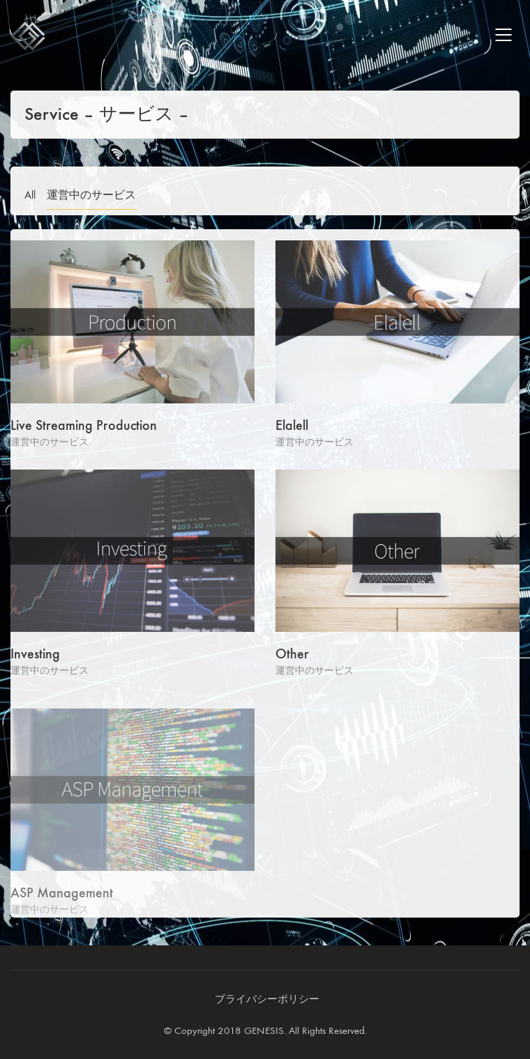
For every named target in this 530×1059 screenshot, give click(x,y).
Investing (35, 655)
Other (292, 655)
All (30, 194)
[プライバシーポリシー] (267, 1000)
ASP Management (61, 897)
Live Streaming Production (83, 425)
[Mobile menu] (504, 35)
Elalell (291, 425)
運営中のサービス (91, 194)
